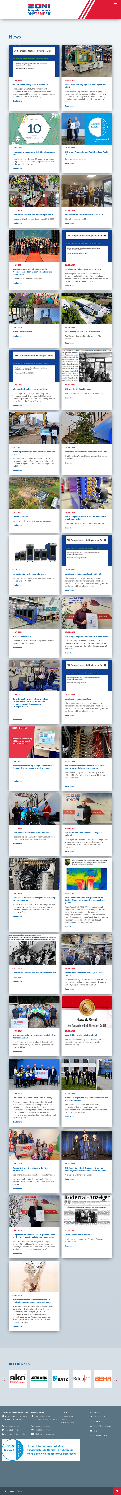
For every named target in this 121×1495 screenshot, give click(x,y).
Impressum (98, 1421)
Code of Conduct (100, 1435)
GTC (95, 1431)
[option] (18, 1379)
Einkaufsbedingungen (102, 1426)
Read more (17, 101)
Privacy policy (99, 1416)
